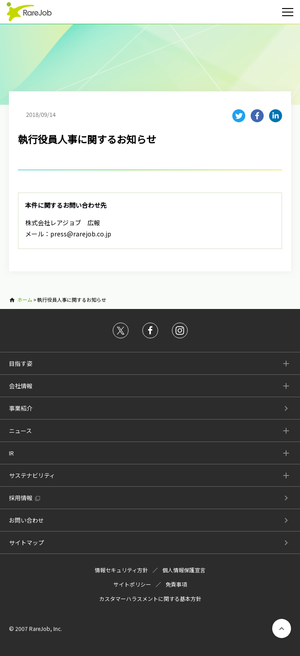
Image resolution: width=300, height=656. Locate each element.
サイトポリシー (132, 584)
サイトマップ (26, 542)
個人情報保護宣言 (183, 570)
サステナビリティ (32, 475)
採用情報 (20, 497)
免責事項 (176, 584)
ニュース (20, 430)
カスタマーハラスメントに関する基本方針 (150, 598)
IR (11, 453)
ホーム (24, 299)
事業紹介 (20, 408)
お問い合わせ (26, 520)
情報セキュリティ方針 (121, 570)
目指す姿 (20, 363)
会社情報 (20, 386)
